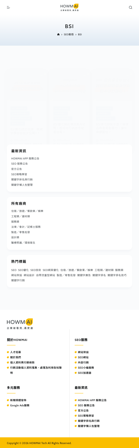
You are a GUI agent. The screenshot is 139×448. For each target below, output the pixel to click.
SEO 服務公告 (19, 163)
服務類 (15, 220)
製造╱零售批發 (20, 231)
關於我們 (15, 356)
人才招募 (15, 351)
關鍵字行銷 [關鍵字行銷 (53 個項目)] (18, 279)
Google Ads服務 (19, 404)
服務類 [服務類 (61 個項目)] (119, 268)
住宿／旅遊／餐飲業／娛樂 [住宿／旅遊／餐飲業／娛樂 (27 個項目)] (77, 268)
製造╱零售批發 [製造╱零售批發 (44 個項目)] (66, 273)
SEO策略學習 (19, 174)
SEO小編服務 (86, 366)
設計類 (15, 236)
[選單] (8, 7)
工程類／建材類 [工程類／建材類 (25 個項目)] (104, 268)
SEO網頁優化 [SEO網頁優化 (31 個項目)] (51, 268)
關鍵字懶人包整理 (22, 184)
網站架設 (83, 351)
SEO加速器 (84, 371)
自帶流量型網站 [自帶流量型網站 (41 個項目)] (45, 273)
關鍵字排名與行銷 (22, 179)
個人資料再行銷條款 (22, 361)
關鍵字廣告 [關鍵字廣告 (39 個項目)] (84, 273)
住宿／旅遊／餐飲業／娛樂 (27, 210)
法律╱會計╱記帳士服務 (26, 226)
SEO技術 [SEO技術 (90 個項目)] (35, 268)
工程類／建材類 (20, 215)
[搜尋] (130, 7)
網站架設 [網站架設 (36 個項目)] (16, 273)
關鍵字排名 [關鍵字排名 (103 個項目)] (99, 273)
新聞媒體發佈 (18, 399)
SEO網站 (83, 356)
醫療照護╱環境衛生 (23, 241)
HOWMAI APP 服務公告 (25, 158)
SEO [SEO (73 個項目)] (14, 268)
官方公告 (16, 168)
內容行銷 (83, 361)
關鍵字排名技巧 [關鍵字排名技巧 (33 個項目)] (117, 273)
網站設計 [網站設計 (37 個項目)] (29, 273)
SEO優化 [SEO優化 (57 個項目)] (23, 268)
